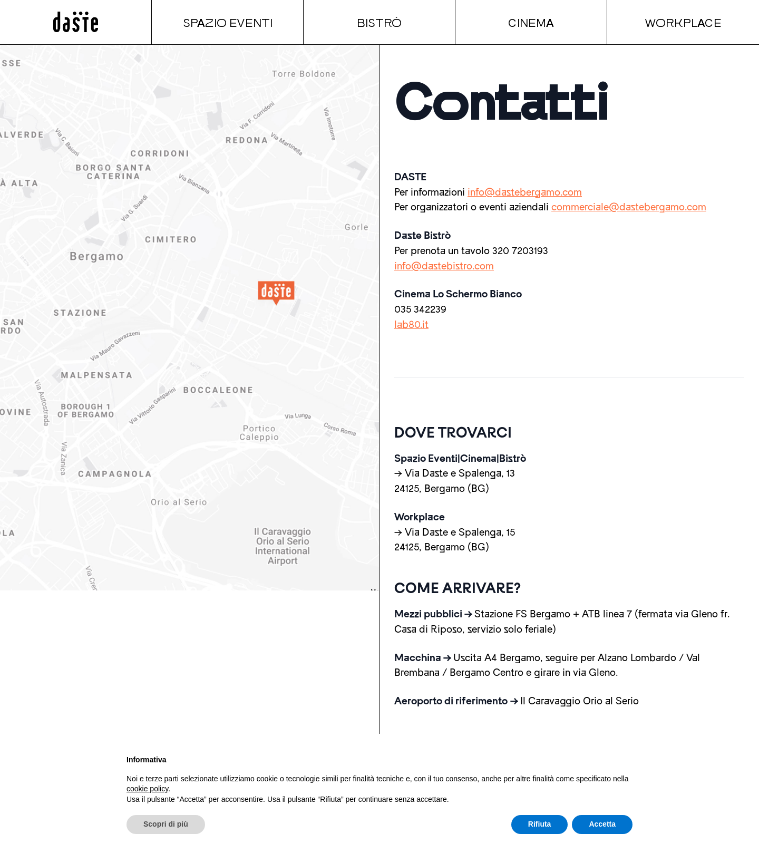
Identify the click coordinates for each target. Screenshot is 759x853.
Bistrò (379, 22)
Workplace (683, 22)
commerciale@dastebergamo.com (628, 207)
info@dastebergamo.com (525, 192)
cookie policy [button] (147, 788)
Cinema (531, 22)
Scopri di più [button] (165, 824)
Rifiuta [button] (539, 824)
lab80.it (411, 324)
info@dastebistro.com (444, 266)
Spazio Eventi (228, 22)
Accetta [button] (602, 824)
